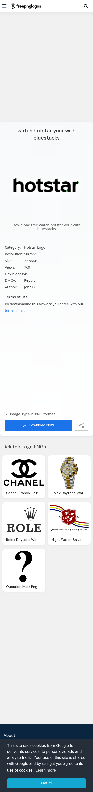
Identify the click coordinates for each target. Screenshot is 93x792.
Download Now (38, 425)
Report (29, 280)
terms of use (15, 310)
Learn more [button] (45, 770)
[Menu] (4, 6)
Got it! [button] (46, 783)
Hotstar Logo (34, 247)
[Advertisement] (46, 70)
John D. (30, 287)
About (9, 735)
